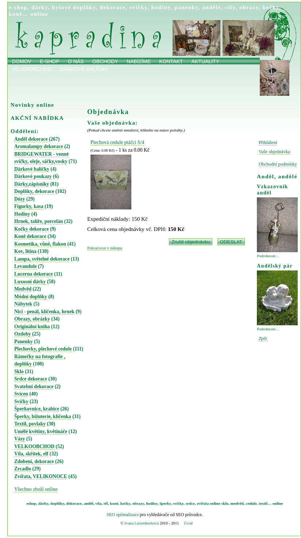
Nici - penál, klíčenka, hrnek (44, 311)
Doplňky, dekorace (34, 191)
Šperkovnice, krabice (36, 409)
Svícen (21, 394)
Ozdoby (22, 334)
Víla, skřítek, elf (31, 453)
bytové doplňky (74, 7)
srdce (190, 503)
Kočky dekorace (31, 229)
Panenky (23, 341)
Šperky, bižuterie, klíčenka (42, 416)
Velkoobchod (31, 69)
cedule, (252, 503)
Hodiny (22, 214)
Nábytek (23, 304)
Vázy (19, 439)
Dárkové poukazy (33, 176)
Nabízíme (139, 61)
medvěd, (238, 503)
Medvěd (22, 289)
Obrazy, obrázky (32, 319)
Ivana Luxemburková (141, 523)
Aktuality (205, 61)
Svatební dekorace (33, 386)
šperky (165, 503)
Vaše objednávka (274, 151)
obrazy (249, 7)
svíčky (138, 7)
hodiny (161, 7)
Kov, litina (25, 251)
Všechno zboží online (35, 489)
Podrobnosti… (268, 256)
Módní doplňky (30, 296)
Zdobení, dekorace (34, 461)
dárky (39, 7)
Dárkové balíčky (84, 69)
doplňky (57, 503)
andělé (211, 7)
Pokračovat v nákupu (104, 248)
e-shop (18, 7)
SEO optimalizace (123, 514)
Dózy (19, 199)
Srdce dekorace (30, 379)
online (39, 14)
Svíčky (21, 401)
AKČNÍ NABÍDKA (37, 118)
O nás (76, 61)
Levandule (25, 266)
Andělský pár (275, 266)
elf (106, 503)
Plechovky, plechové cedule (43, 349)
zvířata (203, 503)
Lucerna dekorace (33, 274)
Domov (21, 61)
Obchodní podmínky (278, 164)
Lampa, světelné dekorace (42, 259)
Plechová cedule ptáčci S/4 (117, 142)
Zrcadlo (22, 468)
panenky (186, 7)
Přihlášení (268, 142)
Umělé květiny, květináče (40, 431)
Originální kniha (32, 326)
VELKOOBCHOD (34, 446)
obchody (105, 61)
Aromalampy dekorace (38, 146)
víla (98, 503)
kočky (271, 7)
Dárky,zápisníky (31, 184)
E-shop (49, 61)
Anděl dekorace (31, 139)
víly (230, 7)
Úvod (188, 523)
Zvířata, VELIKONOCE (40, 476)
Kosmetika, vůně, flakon (40, 244)
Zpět (263, 338)
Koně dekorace (30, 236)
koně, (114, 503)
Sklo (19, 371)
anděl (88, 503)
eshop (31, 503)
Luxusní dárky (30, 281)
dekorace (113, 7)
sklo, (225, 503)
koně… (18, 14)
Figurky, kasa (28, 206)
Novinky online (32, 105)
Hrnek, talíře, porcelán (38, 221)
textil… (265, 503)
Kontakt (171, 61)
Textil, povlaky (30, 424)
